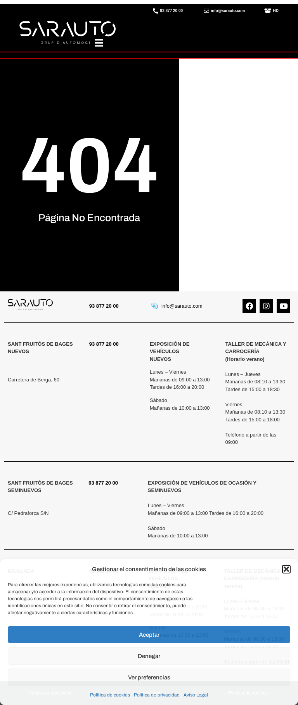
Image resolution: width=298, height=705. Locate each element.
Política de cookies (110, 695)
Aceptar (149, 635)
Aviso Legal (196, 695)
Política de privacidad (157, 695)
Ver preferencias (149, 677)
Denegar (149, 656)
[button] (286, 569)
